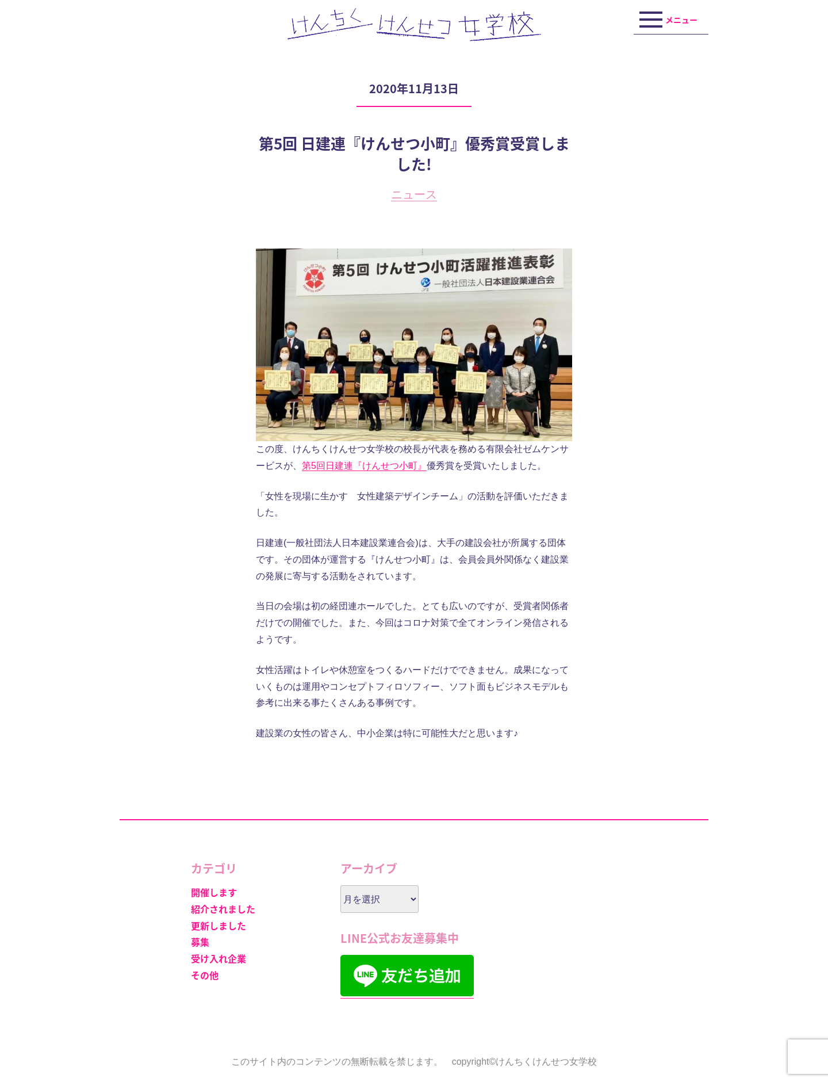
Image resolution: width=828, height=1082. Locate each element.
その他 (204, 975)
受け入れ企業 (218, 958)
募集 (200, 942)
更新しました (218, 925)
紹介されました (223, 909)
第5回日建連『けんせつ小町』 (364, 466)
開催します (214, 892)
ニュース (414, 194)
